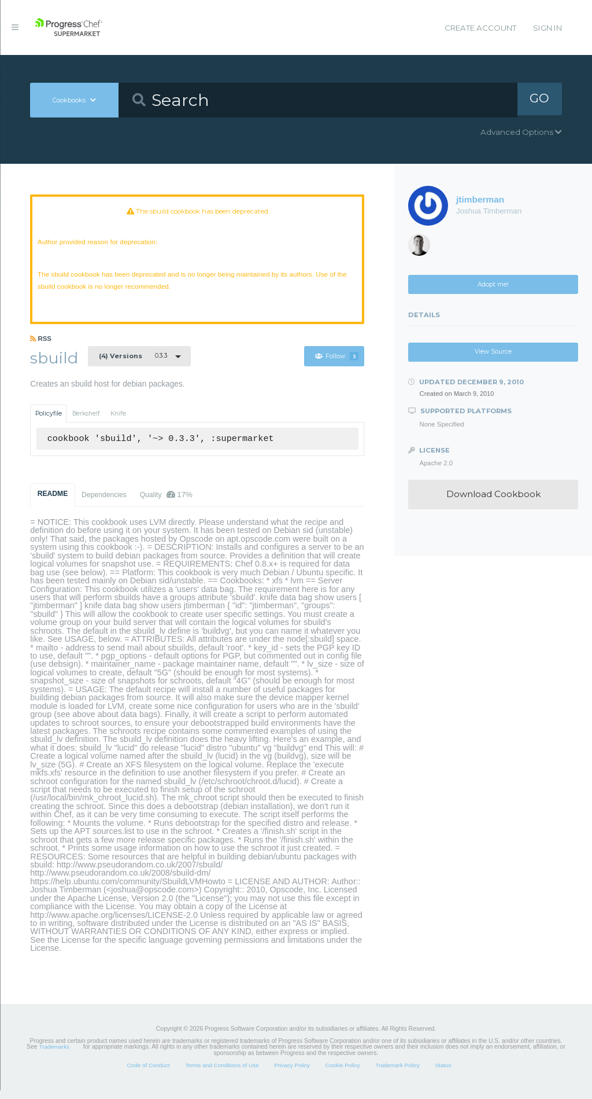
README (53, 502)
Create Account (480, 27)
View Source (493, 351)
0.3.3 (133, 364)
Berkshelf (86, 422)
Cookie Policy (342, 1073)
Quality (166, 503)
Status (443, 1073)
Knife (118, 422)
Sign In (547, 27)
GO (539, 99)
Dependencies (104, 503)
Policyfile (48, 422)
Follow (336, 365)
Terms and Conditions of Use (221, 1073)
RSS (40, 347)
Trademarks (54, 1055)
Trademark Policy (397, 1073)
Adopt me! (493, 284)
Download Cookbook (493, 493)
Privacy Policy (292, 1073)
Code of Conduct (148, 1073)
